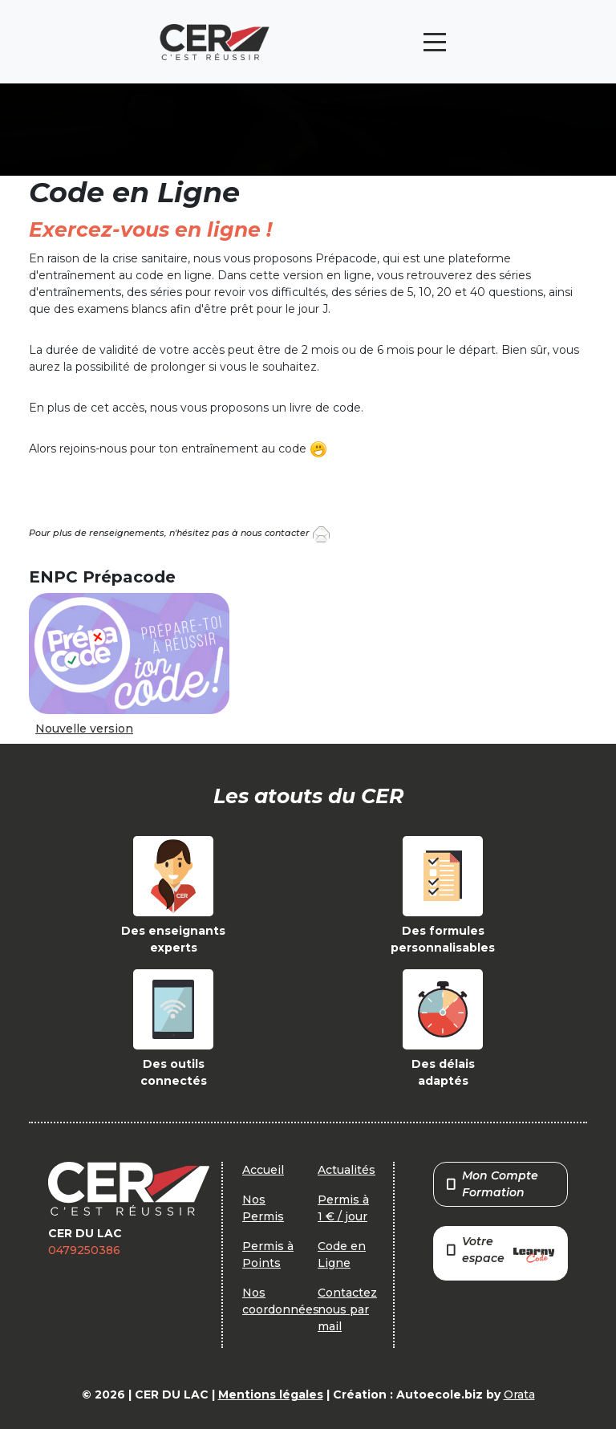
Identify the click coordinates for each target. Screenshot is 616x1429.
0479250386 (84, 1250)
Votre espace (500, 1251)
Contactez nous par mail (347, 1309)
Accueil (263, 1170)
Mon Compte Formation (492, 1184)
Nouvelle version (84, 728)
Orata (519, 1394)
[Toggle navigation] (434, 42)
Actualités (346, 1170)
